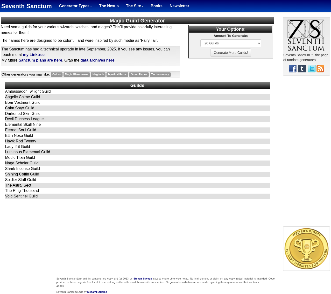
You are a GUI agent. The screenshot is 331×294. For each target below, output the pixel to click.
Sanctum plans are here (40, 60)
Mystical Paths (117, 74)
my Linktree (34, 55)
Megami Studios (97, 291)
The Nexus (109, 6)
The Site (134, 6)
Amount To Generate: (231, 36)
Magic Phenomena (76, 74)
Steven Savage (143, 278)
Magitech (98, 74)
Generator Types (75, 6)
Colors (56, 74)
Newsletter (179, 6)
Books (156, 6)
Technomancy (160, 74)
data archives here (97, 60)
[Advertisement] (306, 152)
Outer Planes (139, 74)
